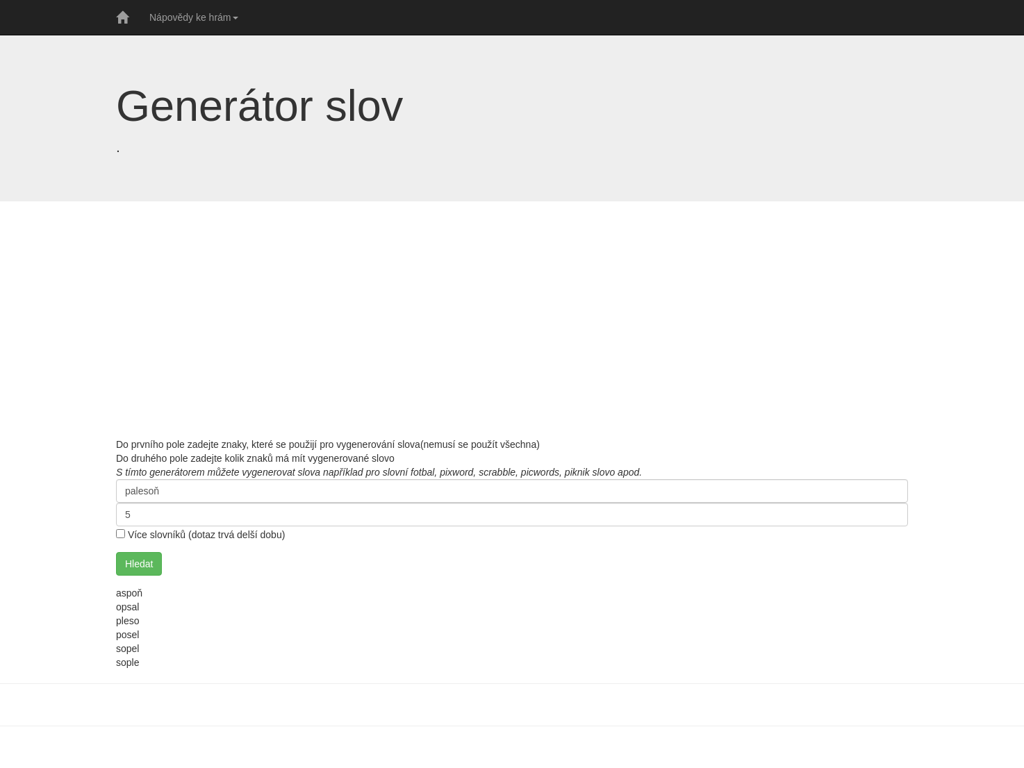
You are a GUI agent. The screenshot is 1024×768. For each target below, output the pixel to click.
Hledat (139, 563)
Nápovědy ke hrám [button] (193, 17)
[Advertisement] (512, 319)
